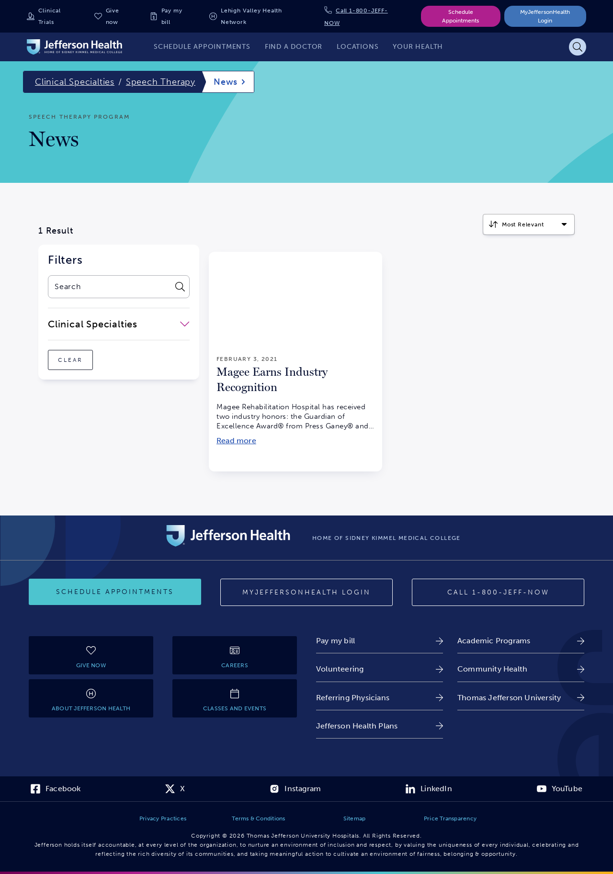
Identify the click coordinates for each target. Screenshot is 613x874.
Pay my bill (171, 16)
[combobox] (109, 286)
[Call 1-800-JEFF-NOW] (498, 592)
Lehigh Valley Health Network (251, 16)
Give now (112, 16)
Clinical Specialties (74, 82)
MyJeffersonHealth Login (545, 16)
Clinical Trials (49, 16)
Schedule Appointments (460, 16)
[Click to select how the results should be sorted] (528, 224)
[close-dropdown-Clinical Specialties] (119, 324)
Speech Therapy (160, 82)
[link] (379, 640)
